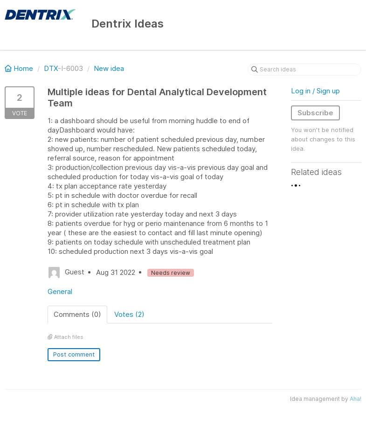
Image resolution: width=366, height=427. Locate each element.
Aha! (355, 398)
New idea (109, 68)
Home (20, 68)
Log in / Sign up (315, 90)
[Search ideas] (304, 69)
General (60, 291)
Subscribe (315, 112)
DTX (51, 68)
